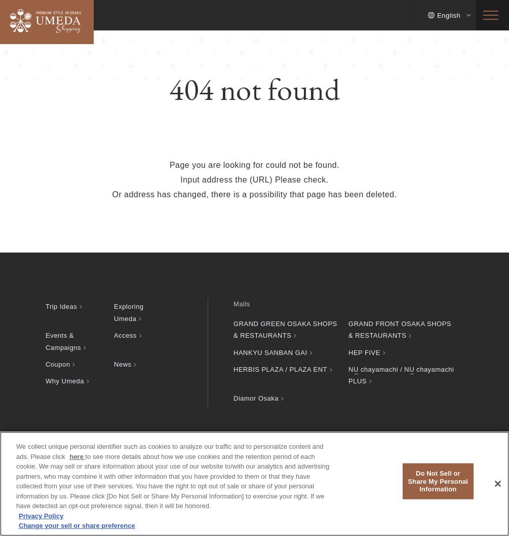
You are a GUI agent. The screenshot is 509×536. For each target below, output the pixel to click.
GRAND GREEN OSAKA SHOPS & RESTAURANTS (285, 329)
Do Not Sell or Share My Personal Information (438, 481)
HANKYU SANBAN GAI (270, 352)
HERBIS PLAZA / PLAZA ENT (280, 369)
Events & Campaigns (63, 341)
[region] (254, 484)
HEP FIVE (364, 352)
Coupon (58, 364)
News (122, 364)
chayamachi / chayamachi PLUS (401, 375)
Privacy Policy (41, 516)
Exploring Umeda (129, 312)
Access (125, 335)
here (77, 456)
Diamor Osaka (256, 398)
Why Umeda (65, 381)
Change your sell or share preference (77, 525)
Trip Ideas (61, 306)
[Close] (498, 484)
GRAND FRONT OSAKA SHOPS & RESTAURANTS (399, 329)
